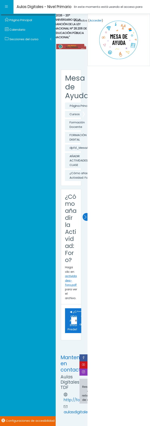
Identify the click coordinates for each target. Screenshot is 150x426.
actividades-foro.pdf (71, 280)
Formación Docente (77, 124)
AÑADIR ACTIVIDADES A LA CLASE (82, 160)
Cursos (75, 114)
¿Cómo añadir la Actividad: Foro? (82, 175)
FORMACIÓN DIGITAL (78, 137)
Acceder (95, 20)
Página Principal (81, 106)
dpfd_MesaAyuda (83, 148)
